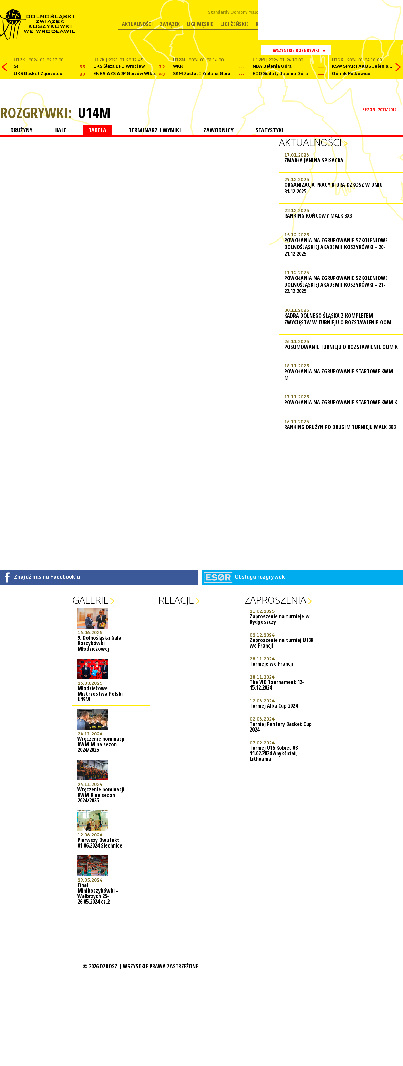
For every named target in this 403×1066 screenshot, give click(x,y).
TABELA (97, 130)
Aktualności (137, 24)
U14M (94, 112)
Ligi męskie (200, 24)
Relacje (176, 599)
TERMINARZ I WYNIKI (154, 130)
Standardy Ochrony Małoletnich (240, 12)
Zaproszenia (275, 599)
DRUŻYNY (21, 130)
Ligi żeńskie (234, 24)
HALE (60, 130)
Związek (170, 24)
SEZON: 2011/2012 (380, 109)
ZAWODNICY (218, 130)
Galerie (90, 599)
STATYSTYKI (270, 130)
